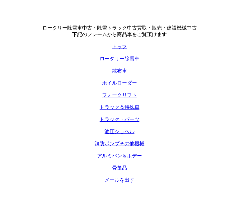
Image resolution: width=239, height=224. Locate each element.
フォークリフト (119, 95)
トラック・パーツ (119, 119)
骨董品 (119, 167)
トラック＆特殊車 (119, 107)
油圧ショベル (119, 131)
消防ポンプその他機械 (119, 143)
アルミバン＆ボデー (119, 155)
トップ (119, 46)
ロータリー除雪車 (119, 58)
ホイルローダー (119, 83)
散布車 (119, 70)
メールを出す (119, 180)
